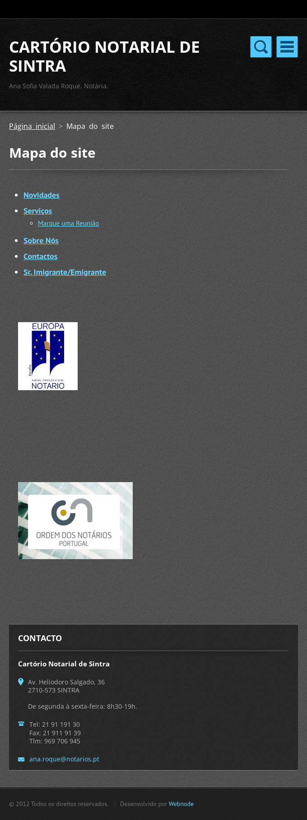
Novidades (41, 195)
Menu (287, 47)
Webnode (181, 804)
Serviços (37, 210)
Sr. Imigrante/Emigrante (64, 272)
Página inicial (32, 126)
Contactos (40, 256)
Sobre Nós (41, 240)
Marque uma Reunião (68, 223)
